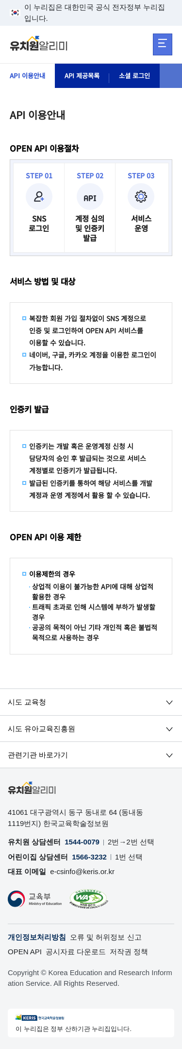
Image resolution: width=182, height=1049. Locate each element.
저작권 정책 (129, 951)
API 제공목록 (86, 76)
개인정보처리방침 (37, 937)
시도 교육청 (27, 702)
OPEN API (25, 951)
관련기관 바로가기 (38, 755)
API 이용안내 (29, 76)
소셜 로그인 (141, 76)
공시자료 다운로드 (76, 951)
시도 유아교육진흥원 (41, 728)
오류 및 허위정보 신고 (106, 937)
